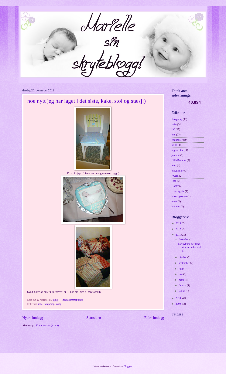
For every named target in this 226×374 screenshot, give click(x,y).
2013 (178, 223)
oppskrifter (177, 150)
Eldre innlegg (154, 318)
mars (181, 279)
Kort (174, 165)
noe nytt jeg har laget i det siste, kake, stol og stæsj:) (86, 101)
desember (184, 239)
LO (173, 129)
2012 (178, 229)
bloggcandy (178, 170)
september (184, 263)
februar (183, 285)
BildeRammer (179, 160)
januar (182, 291)
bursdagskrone (179, 196)
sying (58, 304)
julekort (176, 155)
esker (174, 201)
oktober (183, 257)
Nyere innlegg (32, 318)
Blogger (128, 366)
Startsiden (93, 318)
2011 (178, 234)
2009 (178, 303)
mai (181, 274)
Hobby (175, 186)
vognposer (177, 139)
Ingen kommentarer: (73, 299)
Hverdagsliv (178, 191)
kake (40, 304)
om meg (176, 206)
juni (181, 268)
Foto (174, 180)
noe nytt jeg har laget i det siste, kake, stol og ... (189, 247)
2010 (178, 298)
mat (174, 134)
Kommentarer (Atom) (47, 325)
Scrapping (49, 304)
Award (175, 175)
